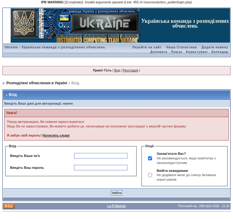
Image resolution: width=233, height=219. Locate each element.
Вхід (117, 70)
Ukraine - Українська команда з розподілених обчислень (55, 47)
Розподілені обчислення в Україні (36, 83)
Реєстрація (130, 70)
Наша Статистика (181, 47)
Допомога (158, 52)
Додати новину (214, 47)
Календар (219, 52)
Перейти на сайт (146, 47)
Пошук (176, 52)
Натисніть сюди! (56, 135)
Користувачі (197, 52)
